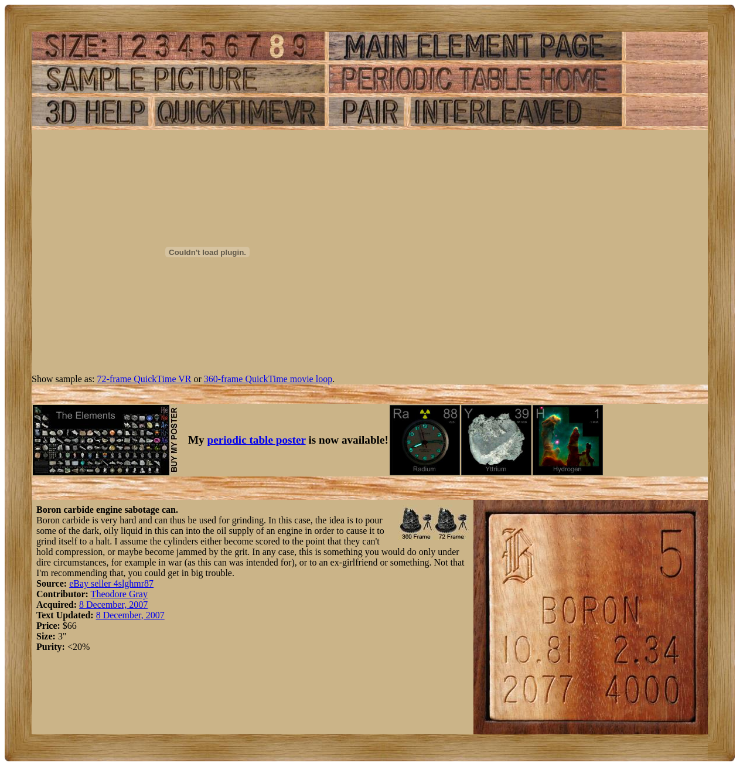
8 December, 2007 (113, 605)
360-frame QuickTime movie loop (268, 379)
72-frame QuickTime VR (144, 379)
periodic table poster (256, 440)
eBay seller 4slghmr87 (111, 583)
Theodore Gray (119, 594)
